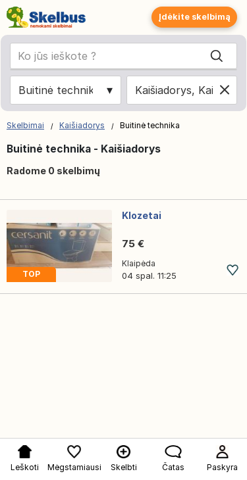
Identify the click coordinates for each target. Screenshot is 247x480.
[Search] (216, 56)
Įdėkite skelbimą (194, 17)
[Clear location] (224, 90)
